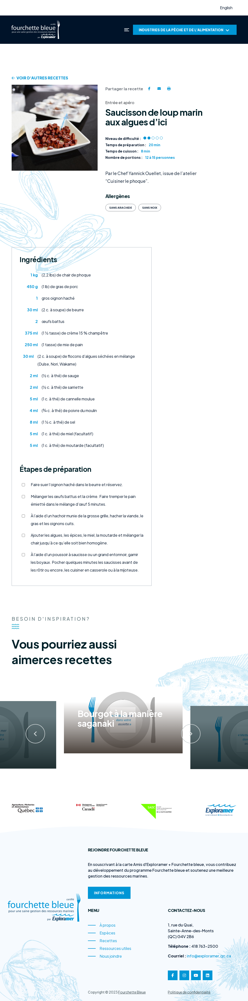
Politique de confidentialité (189, 992)
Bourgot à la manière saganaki (120, 717)
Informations (109, 893)
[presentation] (30, 728)
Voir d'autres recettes (40, 77)
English (226, 7)
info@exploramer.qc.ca (209, 955)
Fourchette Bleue (132, 992)
